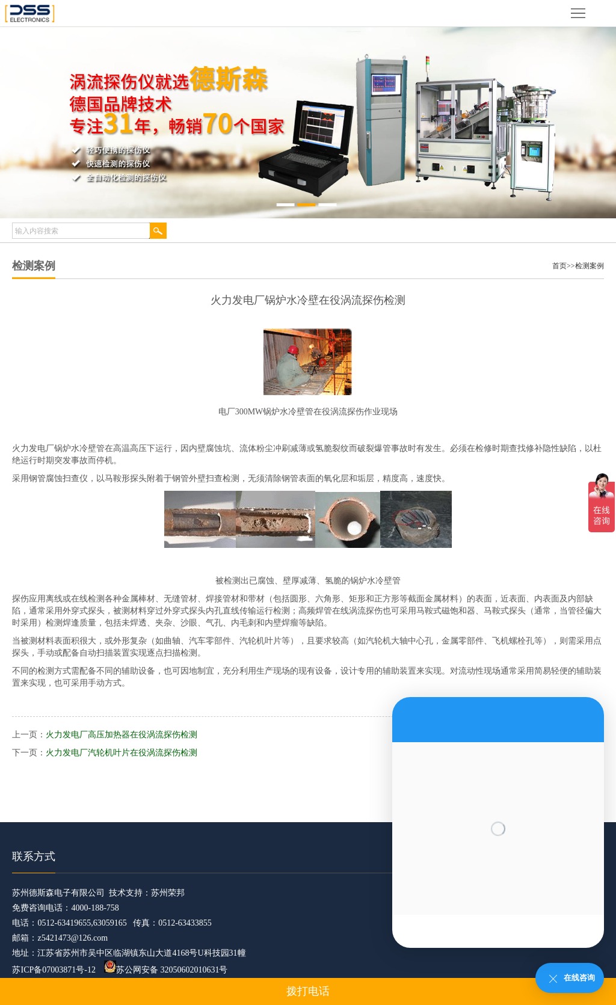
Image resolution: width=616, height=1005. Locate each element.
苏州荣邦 (168, 892)
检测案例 (589, 266)
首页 (559, 266)
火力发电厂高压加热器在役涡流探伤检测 (121, 734)
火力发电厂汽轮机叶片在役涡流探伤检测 (121, 752)
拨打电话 (308, 991)
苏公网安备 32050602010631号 (166, 969)
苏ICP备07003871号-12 (53, 969)
